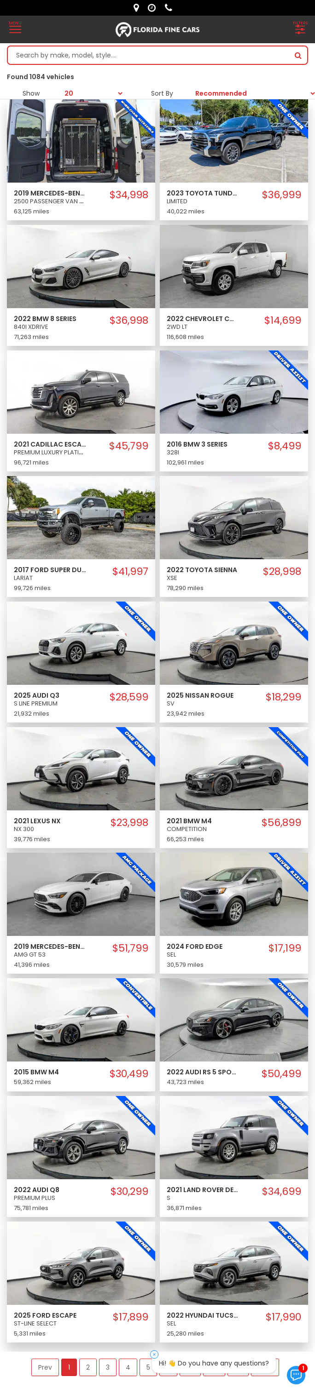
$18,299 (283, 697)
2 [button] (88, 1367)
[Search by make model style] (148, 55)
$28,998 (282, 571)
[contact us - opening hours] (154, 7)
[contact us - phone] (171, 7)
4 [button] (128, 1367)
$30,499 (129, 1073)
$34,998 (129, 195)
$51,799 (130, 948)
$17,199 (284, 948)
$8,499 (284, 446)
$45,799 (128, 446)
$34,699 (281, 1191)
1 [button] (69, 1367)
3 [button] (108, 1367)
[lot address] (138, 7)
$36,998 (129, 320)
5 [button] (148, 1367)
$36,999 (281, 195)
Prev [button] (45, 1367)
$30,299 (129, 1191)
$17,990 (283, 1317)
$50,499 (281, 1073)
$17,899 (130, 1317)
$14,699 (282, 320)
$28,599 (129, 697)
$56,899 (281, 822)
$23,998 (129, 822)
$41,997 (130, 571)
